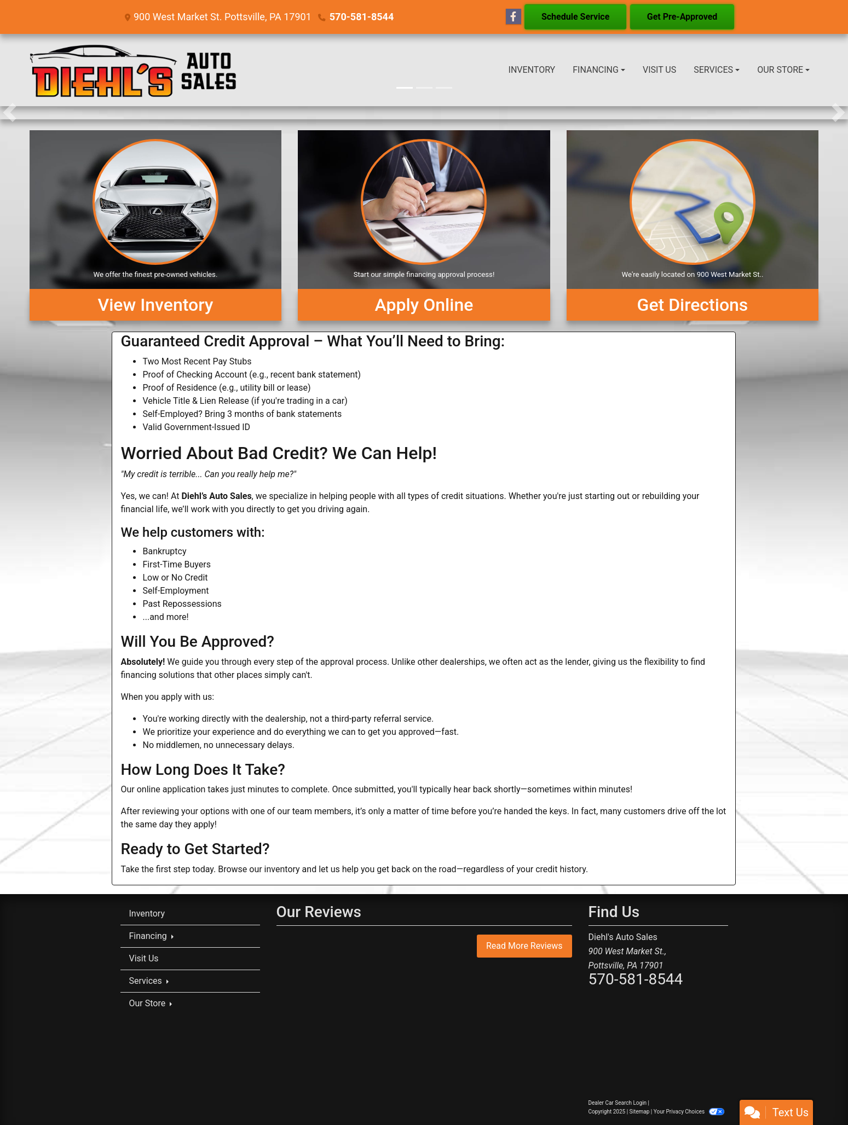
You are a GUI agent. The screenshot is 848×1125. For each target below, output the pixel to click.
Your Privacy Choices (689, 1112)
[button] (9, 112)
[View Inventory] (155, 225)
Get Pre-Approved (682, 16)
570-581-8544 (362, 16)
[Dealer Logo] (134, 70)
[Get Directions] (692, 225)
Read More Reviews (524, 946)
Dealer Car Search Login (618, 1103)
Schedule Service (575, 16)
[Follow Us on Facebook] (513, 17)
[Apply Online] (424, 225)
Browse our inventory (258, 869)
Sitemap (640, 1112)
